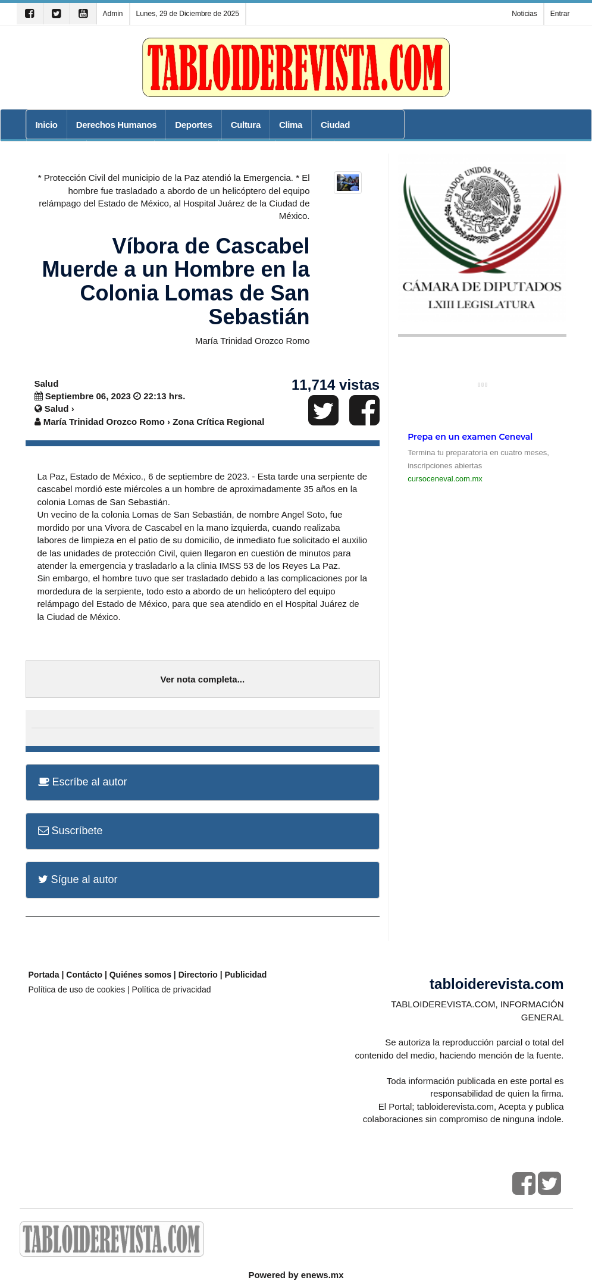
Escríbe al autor (82, 782)
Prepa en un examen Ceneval (470, 436)
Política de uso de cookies (77, 989)
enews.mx (322, 1275)
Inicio (47, 125)
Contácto (84, 974)
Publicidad (246, 974)
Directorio (198, 974)
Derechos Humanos (116, 125)
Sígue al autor (78, 879)
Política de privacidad (171, 989)
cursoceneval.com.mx (445, 478)
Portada (44, 974)
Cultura (246, 125)
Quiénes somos (140, 974)
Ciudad (335, 125)
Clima (290, 125)
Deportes (193, 125)
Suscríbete (70, 831)
